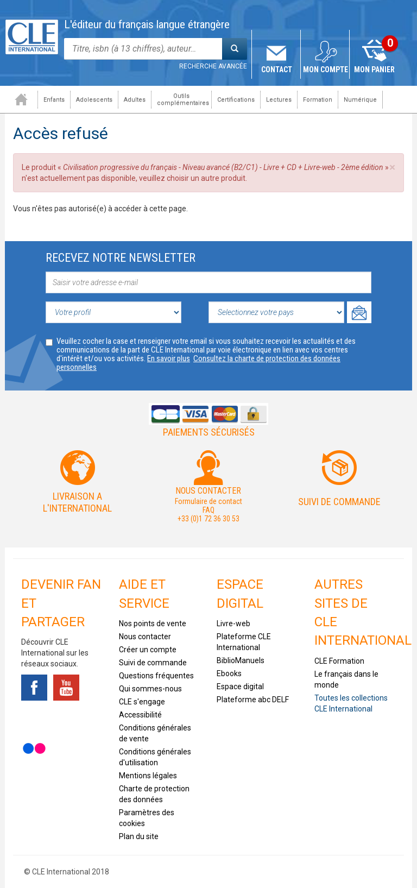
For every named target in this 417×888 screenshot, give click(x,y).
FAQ (208, 510)
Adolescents (94, 99)
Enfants (54, 99)
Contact (276, 69)
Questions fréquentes (156, 675)
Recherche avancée (213, 66)
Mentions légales (148, 775)
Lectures (279, 99)
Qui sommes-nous (150, 688)
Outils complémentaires (183, 99)
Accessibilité (140, 714)
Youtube (66, 688)
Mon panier (374, 69)
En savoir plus (168, 358)
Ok (359, 312)
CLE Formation (339, 661)
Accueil (21, 99)
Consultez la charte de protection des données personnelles (198, 363)
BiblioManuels (240, 660)
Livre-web (233, 623)
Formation (317, 99)
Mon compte (325, 69)
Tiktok (34, 718)
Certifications (236, 99)
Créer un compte (147, 649)
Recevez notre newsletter (120, 257)
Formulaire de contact (208, 501)
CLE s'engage (142, 701)
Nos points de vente (152, 623)
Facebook (34, 688)
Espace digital (240, 686)
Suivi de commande (339, 501)
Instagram (66, 718)
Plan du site (139, 836)
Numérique (360, 99)
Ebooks (229, 673)
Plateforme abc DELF (253, 699)
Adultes (135, 99)
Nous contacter (145, 636)
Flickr (34, 748)
